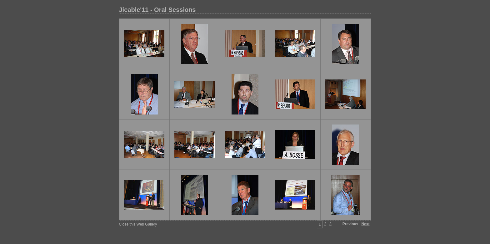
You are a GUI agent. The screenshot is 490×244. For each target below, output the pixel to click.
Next (365, 224)
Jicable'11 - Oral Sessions (157, 9)
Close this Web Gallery (138, 224)
